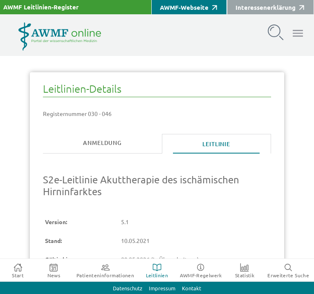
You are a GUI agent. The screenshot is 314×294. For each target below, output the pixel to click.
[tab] (102, 143)
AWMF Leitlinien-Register (40, 7)
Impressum (162, 288)
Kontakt (191, 288)
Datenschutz (127, 288)
